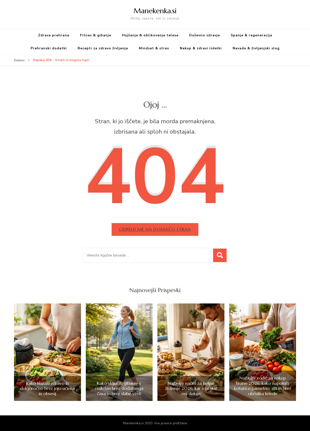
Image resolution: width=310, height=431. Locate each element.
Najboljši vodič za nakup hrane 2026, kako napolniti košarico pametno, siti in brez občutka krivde (262, 385)
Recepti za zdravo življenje (103, 48)
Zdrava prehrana (53, 35)
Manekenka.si (155, 10)
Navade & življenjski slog (256, 48)
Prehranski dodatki (49, 48)
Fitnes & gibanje (95, 35)
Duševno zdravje (204, 35)
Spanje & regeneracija (251, 35)
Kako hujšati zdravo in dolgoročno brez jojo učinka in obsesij (47, 388)
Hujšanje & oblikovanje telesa (150, 35)
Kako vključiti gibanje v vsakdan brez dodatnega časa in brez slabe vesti (119, 388)
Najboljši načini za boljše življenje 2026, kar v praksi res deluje (191, 388)
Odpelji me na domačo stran (155, 229)
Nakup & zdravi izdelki (201, 48)
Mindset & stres (154, 48)
